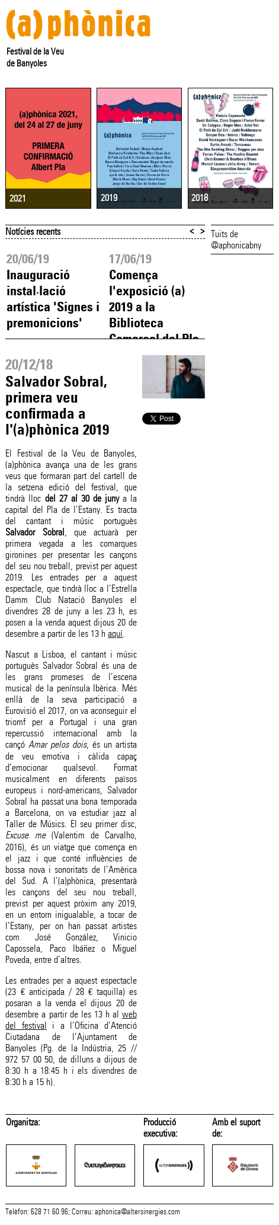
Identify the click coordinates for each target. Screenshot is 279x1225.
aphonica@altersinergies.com (137, 1212)
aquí (115, 633)
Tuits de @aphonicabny (236, 239)
